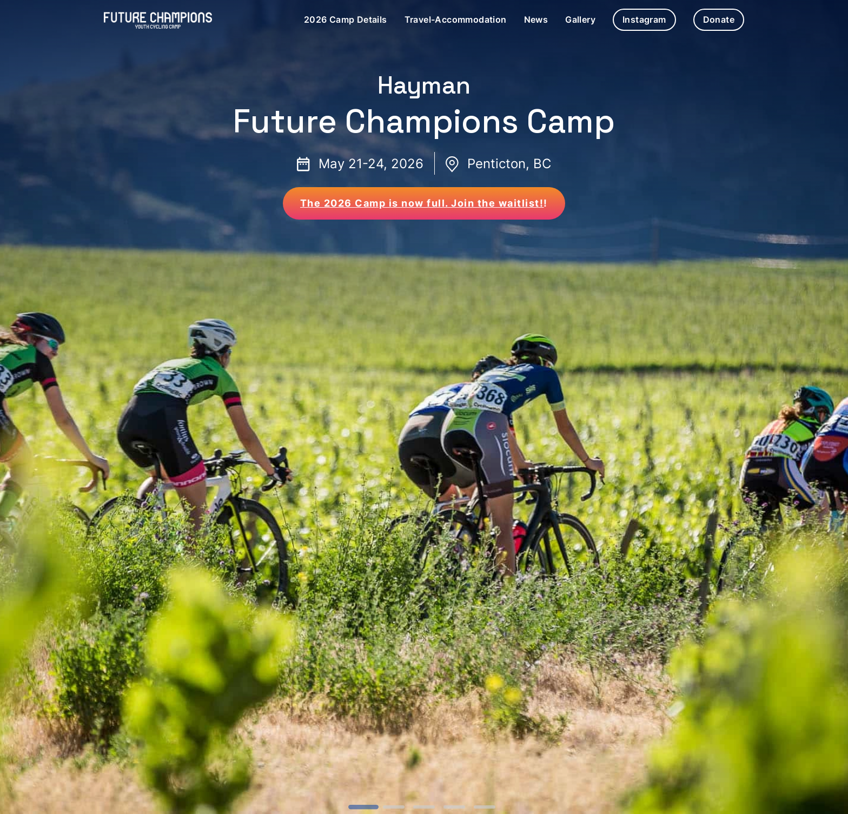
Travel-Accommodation (456, 19)
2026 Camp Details (345, 19)
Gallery (580, 19)
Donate (718, 19)
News (536, 19)
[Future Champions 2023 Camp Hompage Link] (158, 20)
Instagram (644, 19)
